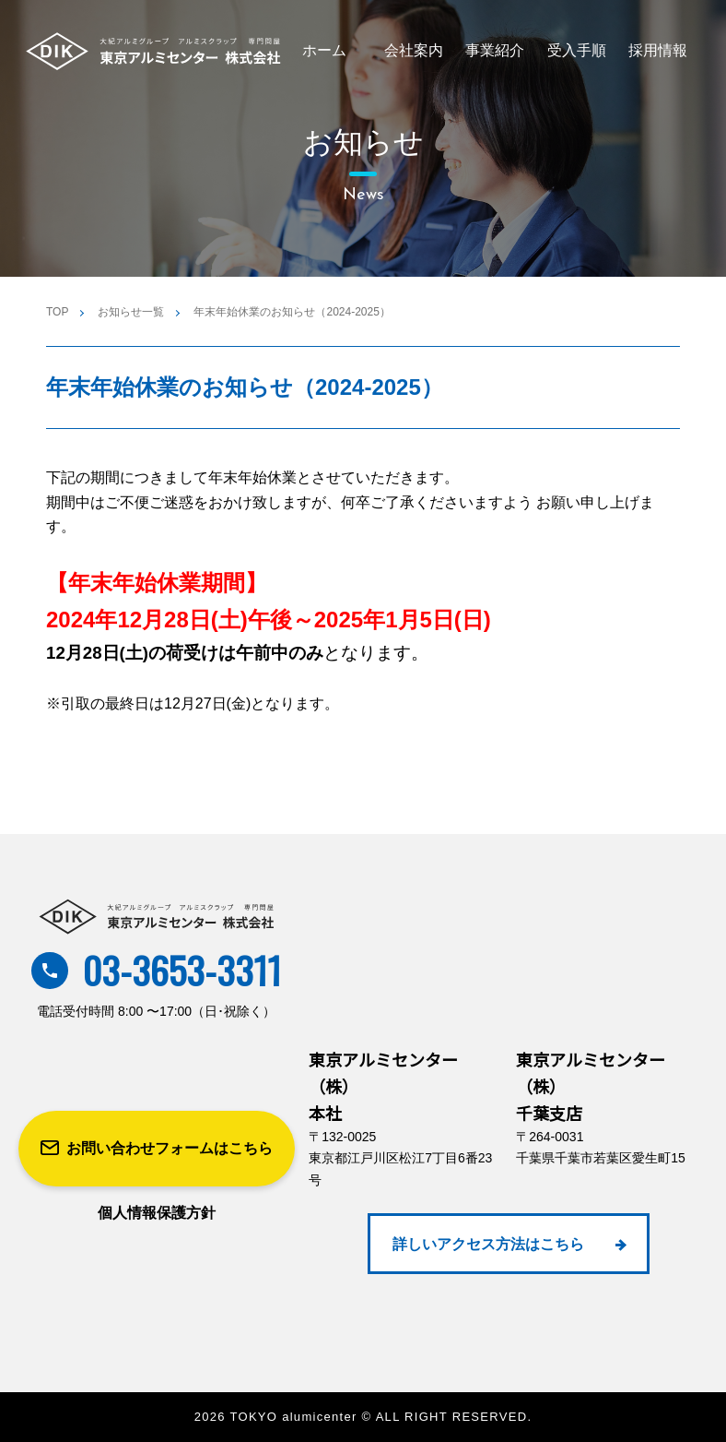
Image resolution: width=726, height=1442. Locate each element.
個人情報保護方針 (157, 1213)
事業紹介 (494, 50)
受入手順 (576, 50)
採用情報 (657, 50)
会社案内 (413, 50)
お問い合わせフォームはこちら (157, 1149)
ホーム (324, 50)
